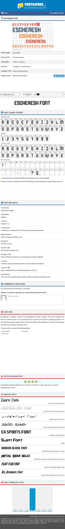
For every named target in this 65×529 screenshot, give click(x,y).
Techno (15, 62)
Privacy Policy (53, 516)
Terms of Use (43, 516)
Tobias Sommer (18, 57)
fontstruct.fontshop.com (18, 325)
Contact (61, 516)
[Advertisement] (32, 85)
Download (59, 76)
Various (22, 62)
